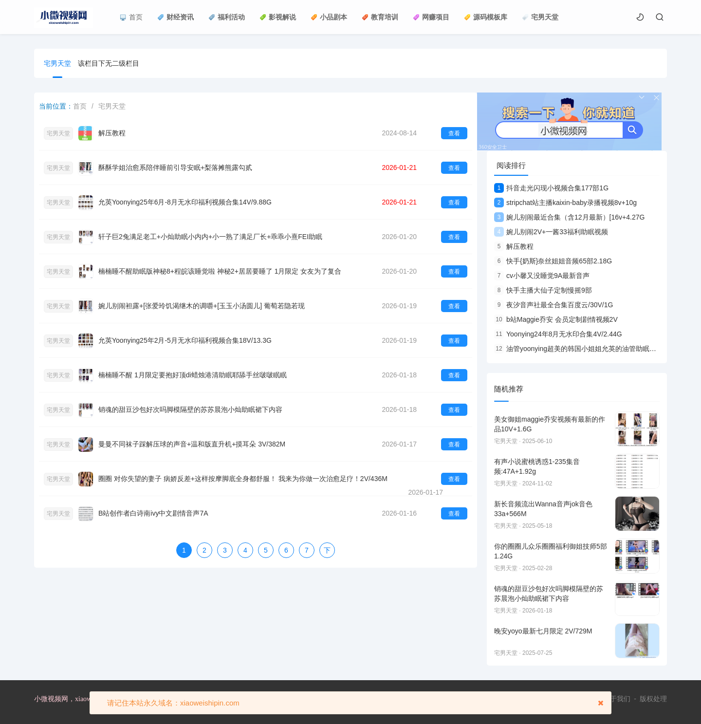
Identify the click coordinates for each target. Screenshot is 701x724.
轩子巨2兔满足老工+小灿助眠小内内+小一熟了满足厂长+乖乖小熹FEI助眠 (210, 237)
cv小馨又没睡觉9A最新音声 (542, 275)
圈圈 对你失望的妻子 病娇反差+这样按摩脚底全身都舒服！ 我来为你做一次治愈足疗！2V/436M (242, 479)
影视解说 (277, 17)
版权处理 (653, 699)
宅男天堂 (540, 17)
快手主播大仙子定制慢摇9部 (543, 290)
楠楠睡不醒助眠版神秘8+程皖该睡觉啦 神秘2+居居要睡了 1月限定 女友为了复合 (219, 271)
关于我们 (616, 699)
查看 (454, 133)
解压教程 (112, 133)
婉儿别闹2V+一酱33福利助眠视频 (551, 232)
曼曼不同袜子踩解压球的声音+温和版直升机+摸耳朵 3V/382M (191, 444)
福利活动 (226, 17)
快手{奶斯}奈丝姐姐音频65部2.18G (553, 261)
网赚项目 (431, 17)
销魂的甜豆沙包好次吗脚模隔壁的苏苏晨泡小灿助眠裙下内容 (190, 409)
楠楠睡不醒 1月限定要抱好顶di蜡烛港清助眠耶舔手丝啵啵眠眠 (192, 375)
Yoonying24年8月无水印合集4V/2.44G (558, 334)
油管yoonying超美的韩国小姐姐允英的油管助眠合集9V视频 (589, 349)
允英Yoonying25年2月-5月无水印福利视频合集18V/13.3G (185, 340)
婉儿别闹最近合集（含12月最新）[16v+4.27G (569, 217)
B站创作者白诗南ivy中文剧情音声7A (153, 513)
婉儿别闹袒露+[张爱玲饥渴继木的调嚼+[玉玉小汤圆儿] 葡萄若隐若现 (201, 306)
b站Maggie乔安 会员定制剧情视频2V (556, 319)
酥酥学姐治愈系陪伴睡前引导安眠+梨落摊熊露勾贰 (175, 167)
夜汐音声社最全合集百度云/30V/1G (553, 305)
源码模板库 (485, 17)
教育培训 (380, 17)
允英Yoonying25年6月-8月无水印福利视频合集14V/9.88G (185, 202)
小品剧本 (329, 17)
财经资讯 (175, 17)
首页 (131, 17)
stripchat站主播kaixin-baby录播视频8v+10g (565, 202)
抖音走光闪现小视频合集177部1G (551, 188)
